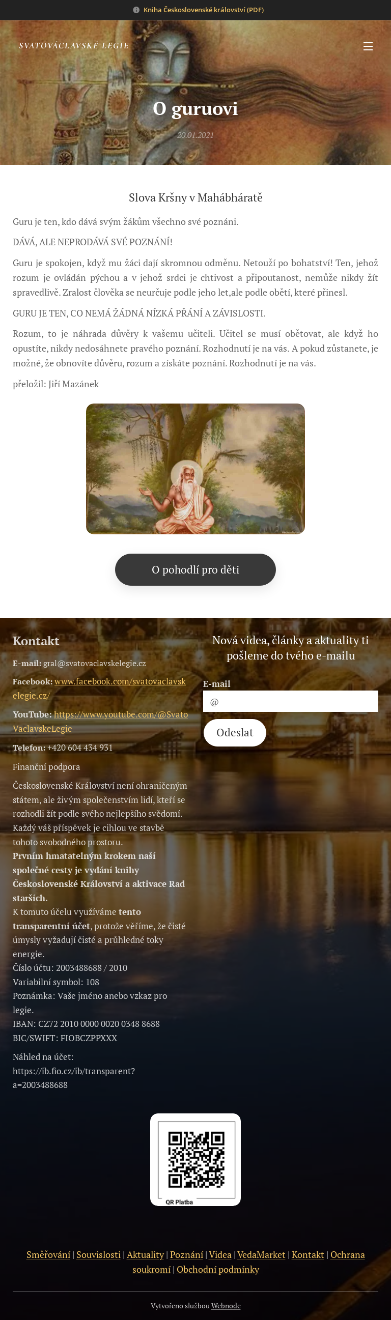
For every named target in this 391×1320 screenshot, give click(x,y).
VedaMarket (261, 1254)
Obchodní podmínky (218, 1269)
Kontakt (308, 1254)
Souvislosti (98, 1254)
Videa (220, 1254)
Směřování (48, 1254)
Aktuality (145, 1254)
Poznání (186, 1254)
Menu (368, 46)
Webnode (226, 1305)
